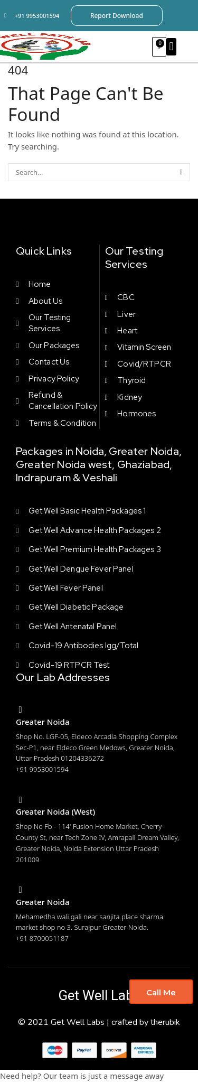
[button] (171, 46)
